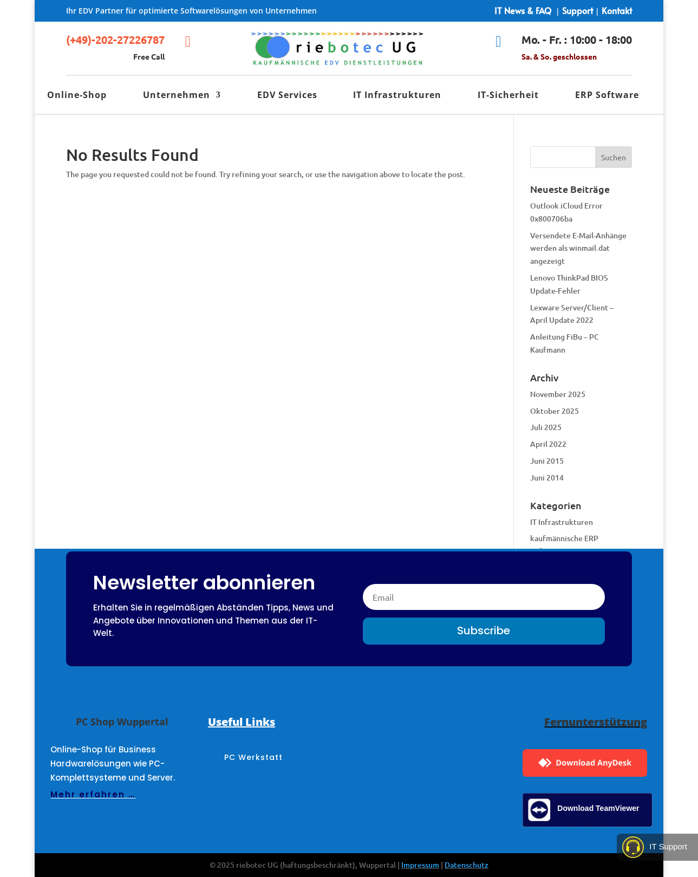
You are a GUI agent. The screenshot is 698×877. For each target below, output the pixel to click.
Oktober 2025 (554, 411)
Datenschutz (466, 865)
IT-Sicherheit (508, 96)
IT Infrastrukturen (397, 96)
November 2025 (557, 394)
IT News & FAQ (522, 10)
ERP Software (607, 96)
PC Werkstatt (253, 758)
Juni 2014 (547, 477)
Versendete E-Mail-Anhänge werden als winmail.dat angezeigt (578, 248)
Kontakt (617, 10)
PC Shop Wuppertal (122, 721)
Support (577, 10)
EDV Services (287, 96)
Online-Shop (77, 96)
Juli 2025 (546, 427)
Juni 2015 (547, 461)
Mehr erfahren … (92, 794)
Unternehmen (176, 96)
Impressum (420, 865)
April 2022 (548, 444)
